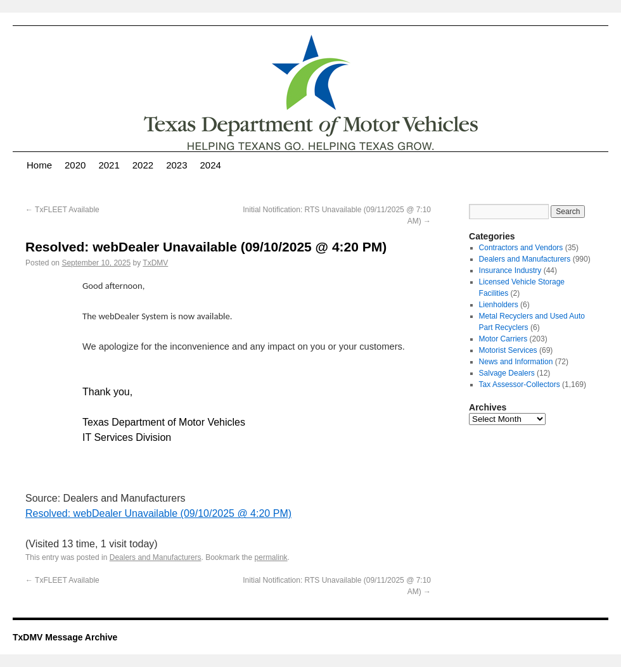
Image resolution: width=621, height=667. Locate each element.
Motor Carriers (503, 338)
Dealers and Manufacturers (156, 557)
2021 (108, 165)
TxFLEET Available (62, 209)
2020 (75, 165)
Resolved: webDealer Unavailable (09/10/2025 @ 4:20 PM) (158, 513)
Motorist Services (508, 350)
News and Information (516, 361)
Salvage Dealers (507, 373)
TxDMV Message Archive (65, 637)
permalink (271, 557)
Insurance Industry (510, 270)
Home (39, 165)
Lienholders (498, 304)
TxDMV (155, 262)
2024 (210, 165)
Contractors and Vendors (521, 247)
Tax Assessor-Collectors (519, 384)
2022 (142, 165)
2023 (176, 165)
